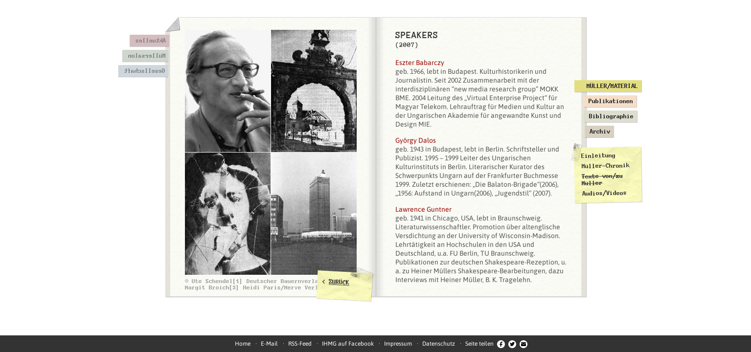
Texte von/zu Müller (601, 179)
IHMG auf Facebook (348, 343)
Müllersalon (146, 55)
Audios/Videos (604, 193)
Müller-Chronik (605, 166)
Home (242, 343)
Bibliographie (611, 116)
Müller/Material (612, 86)
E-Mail (269, 343)
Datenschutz (438, 343)
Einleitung (598, 155)
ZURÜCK (339, 282)
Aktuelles (150, 40)
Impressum (398, 343)
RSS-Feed (300, 343)
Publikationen (611, 101)
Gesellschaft (144, 70)
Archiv (600, 131)
